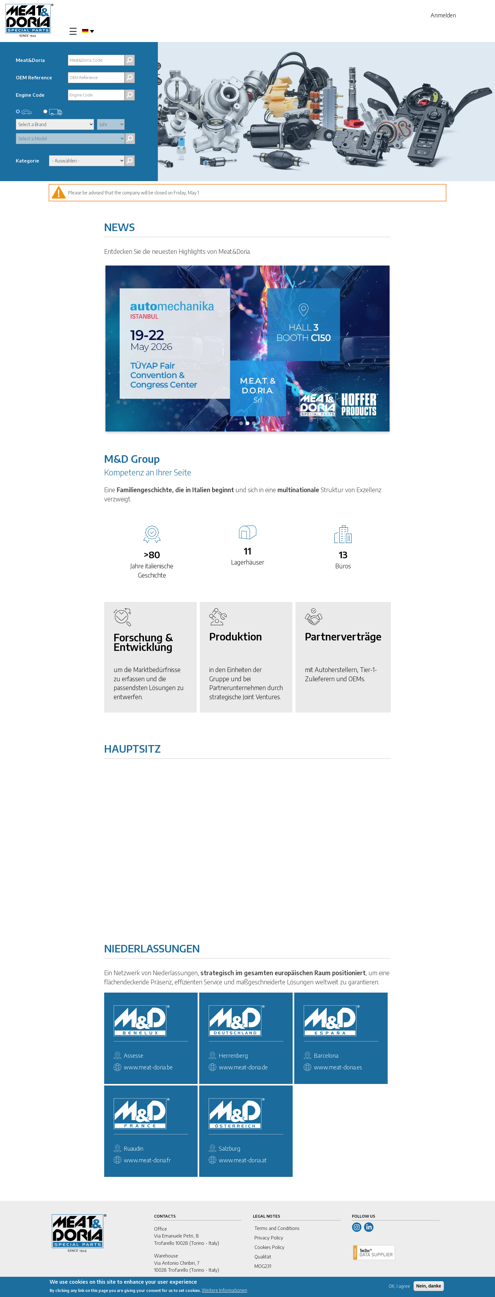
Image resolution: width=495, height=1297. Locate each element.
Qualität (262, 1256)
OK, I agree (399, 1286)
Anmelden (443, 15)
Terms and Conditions (277, 1228)
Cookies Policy (269, 1247)
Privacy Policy (268, 1237)
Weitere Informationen (224, 1290)
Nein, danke (428, 1285)
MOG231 (262, 1266)
